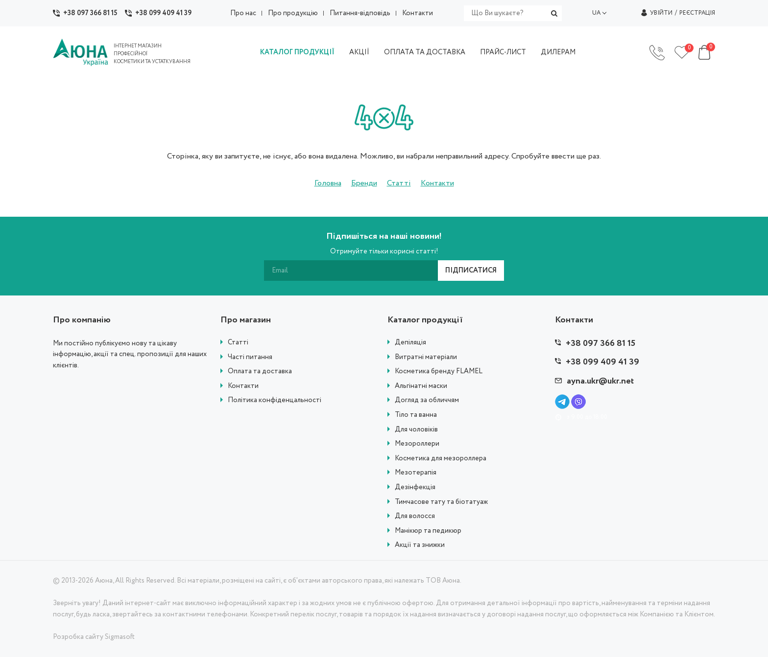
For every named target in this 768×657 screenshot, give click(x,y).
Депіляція (410, 342)
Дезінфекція (415, 487)
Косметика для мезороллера (440, 458)
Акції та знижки (420, 545)
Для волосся (415, 516)
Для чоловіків (416, 429)
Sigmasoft (120, 637)
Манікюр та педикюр (428, 531)
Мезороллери (417, 444)
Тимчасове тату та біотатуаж (441, 502)
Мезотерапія (415, 472)
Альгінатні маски (421, 386)
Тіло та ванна (416, 415)
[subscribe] (351, 270)
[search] (513, 13)
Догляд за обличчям (427, 400)
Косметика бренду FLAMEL (438, 371)
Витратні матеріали (426, 357)
